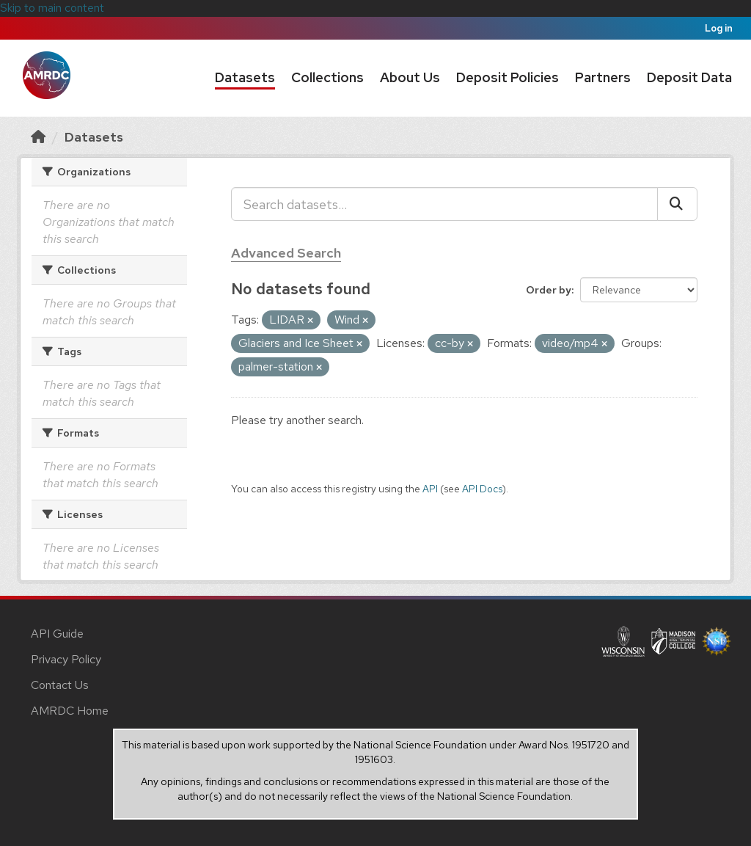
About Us (410, 77)
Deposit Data (689, 77)
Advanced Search (286, 252)
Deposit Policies (507, 77)
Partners (603, 77)
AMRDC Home (70, 710)
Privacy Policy (66, 659)
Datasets (245, 77)
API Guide (57, 633)
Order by (548, 289)
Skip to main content (52, 7)
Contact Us (60, 685)
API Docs (482, 488)
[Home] (38, 136)
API (430, 488)
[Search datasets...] (444, 204)
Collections (327, 77)
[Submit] (677, 204)
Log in (719, 28)
